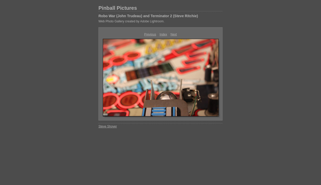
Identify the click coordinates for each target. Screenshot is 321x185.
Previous (150, 34)
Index (163, 34)
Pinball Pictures (117, 8)
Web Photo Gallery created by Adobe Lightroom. (131, 21)
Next (173, 34)
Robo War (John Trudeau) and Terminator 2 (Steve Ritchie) (148, 16)
